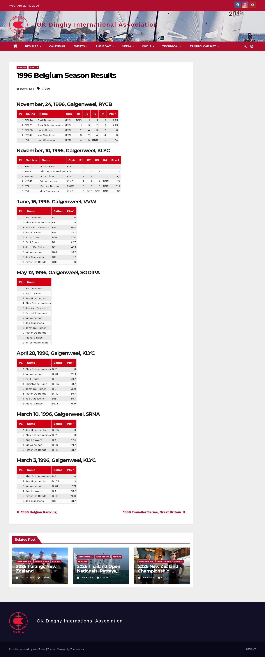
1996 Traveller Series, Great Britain (154, 512)
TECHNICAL (171, 46)
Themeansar (77, 649)
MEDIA (127, 46)
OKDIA (147, 46)
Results (32, 46)
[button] (245, 46)
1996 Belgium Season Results (66, 75)
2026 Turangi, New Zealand (36, 569)
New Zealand (42, 561)
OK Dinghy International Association (97, 24)
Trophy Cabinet (203, 46)
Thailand (82, 561)
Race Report (102, 557)
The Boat (104, 46)
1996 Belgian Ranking (36, 512)
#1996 (46, 88)
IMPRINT (251, 649)
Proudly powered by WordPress (27, 649)
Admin (43, 577)
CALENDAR (57, 46)
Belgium (22, 67)
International (24, 561)
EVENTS (79, 46)
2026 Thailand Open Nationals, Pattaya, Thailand (98, 571)
